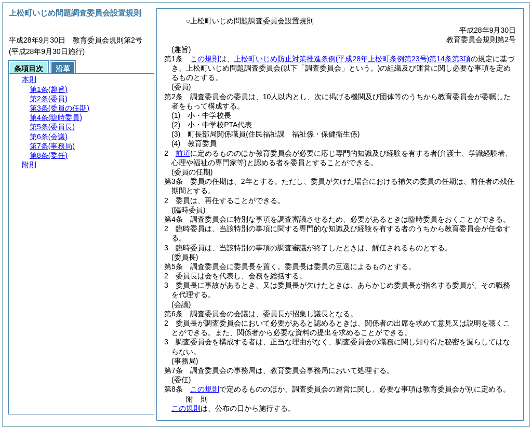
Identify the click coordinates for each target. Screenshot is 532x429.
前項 (183, 153)
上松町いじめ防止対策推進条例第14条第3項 (352, 59)
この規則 (204, 59)
